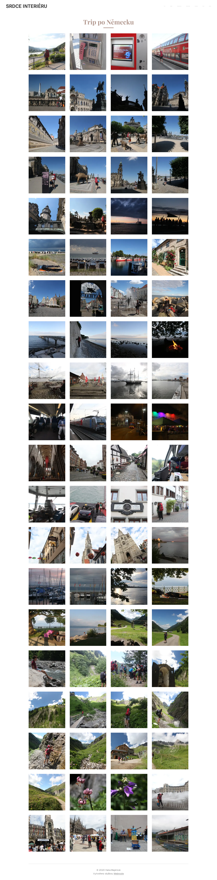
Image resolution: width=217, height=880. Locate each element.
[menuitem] (182, 6)
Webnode (119, 873)
